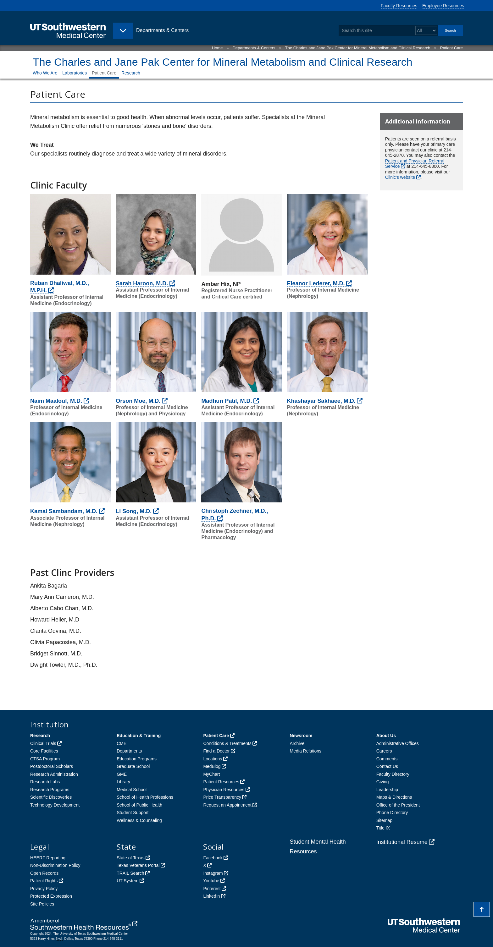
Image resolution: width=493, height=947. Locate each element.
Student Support (132, 812)
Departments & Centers (254, 48)
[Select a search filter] (426, 30)
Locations (212, 758)
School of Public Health (139, 804)
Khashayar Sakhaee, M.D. (321, 401)
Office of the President (398, 804)
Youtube (211, 880)
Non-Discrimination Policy (55, 865)
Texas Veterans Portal (138, 865)
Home (217, 48)
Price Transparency (222, 797)
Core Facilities (44, 750)
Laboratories (74, 72)
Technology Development (55, 804)
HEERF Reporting (47, 857)
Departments (129, 750)
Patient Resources (221, 781)
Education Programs (137, 758)
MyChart (211, 774)
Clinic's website (400, 177)
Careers (384, 750)
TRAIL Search (130, 873)
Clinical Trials (43, 743)
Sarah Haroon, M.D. (142, 283)
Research (130, 72)
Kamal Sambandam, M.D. (63, 511)
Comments (387, 758)
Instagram (213, 873)
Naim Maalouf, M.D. (56, 401)
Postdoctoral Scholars (51, 766)
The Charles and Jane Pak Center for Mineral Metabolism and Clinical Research (357, 48)
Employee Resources (443, 5)
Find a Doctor (216, 750)
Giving (382, 781)
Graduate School (133, 766)
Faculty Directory (392, 774)
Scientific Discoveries (51, 797)
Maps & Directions (394, 797)
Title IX (383, 827)
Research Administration (54, 774)
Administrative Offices (397, 743)
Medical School (132, 789)
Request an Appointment (227, 804)
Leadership (387, 789)
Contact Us (387, 766)
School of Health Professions (145, 797)
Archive (297, 743)
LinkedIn (211, 896)
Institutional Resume (402, 842)
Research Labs (45, 781)
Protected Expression (51, 896)
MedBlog (211, 766)
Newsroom (301, 735)
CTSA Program (45, 758)
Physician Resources (223, 789)
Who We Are (45, 72)
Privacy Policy (44, 888)
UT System (127, 880)
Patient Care (451, 48)
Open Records (44, 873)
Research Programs (49, 789)
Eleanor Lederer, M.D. (316, 283)
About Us (386, 735)
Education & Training (139, 735)
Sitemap (384, 820)
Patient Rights (44, 880)
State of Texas (130, 857)
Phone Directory (392, 812)
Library (123, 781)
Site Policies (42, 903)
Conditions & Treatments (227, 743)
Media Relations (305, 750)
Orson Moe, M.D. (138, 401)
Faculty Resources (399, 5)
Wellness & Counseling (139, 820)
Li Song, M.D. (134, 511)
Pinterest (211, 888)
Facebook (212, 857)
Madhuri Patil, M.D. (226, 401)
